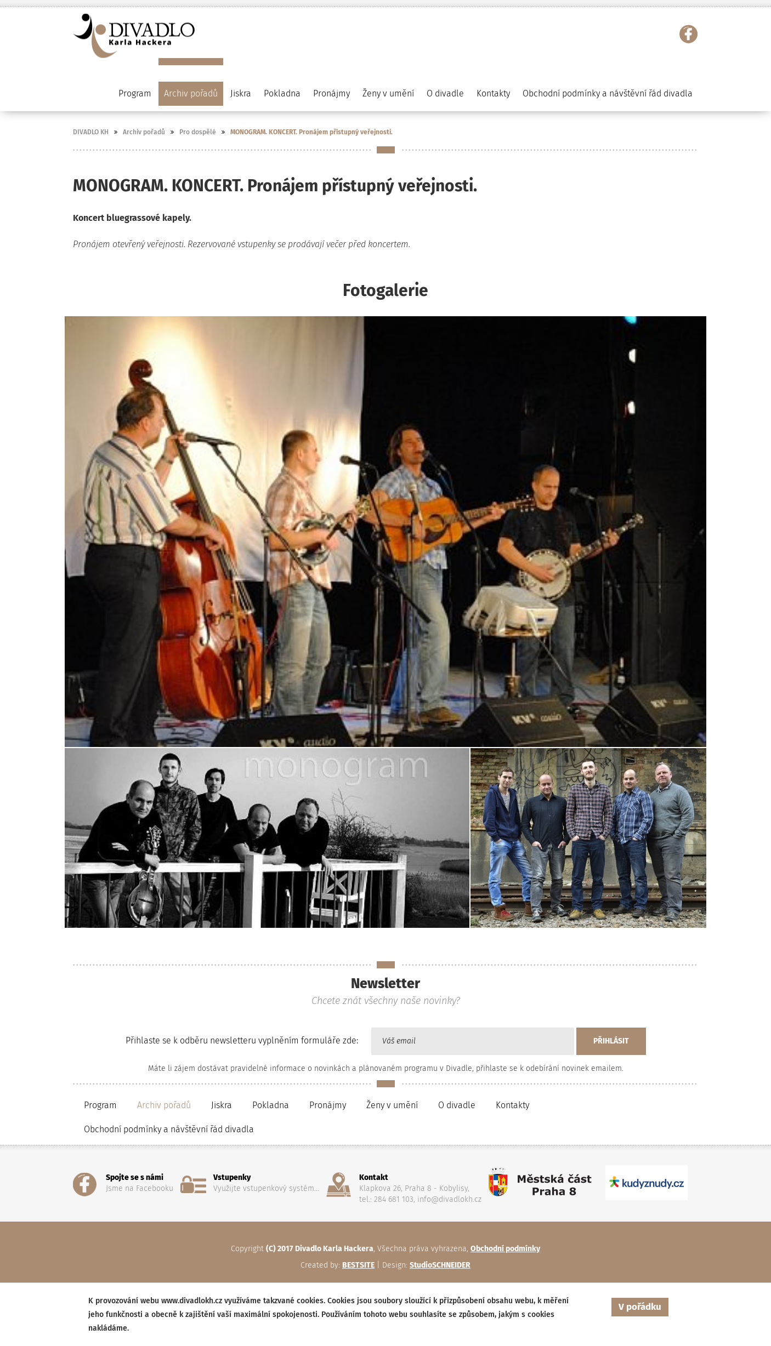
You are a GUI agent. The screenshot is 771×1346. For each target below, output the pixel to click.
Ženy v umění (392, 1105)
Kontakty (493, 93)
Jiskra (240, 93)
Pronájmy (331, 93)
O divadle (456, 1105)
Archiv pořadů (144, 132)
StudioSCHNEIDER (440, 1265)
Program (100, 1105)
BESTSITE (358, 1265)
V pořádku (640, 1307)
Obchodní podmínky (505, 1248)
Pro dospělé (197, 132)
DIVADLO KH (91, 132)
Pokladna (282, 93)
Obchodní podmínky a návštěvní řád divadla (608, 93)
